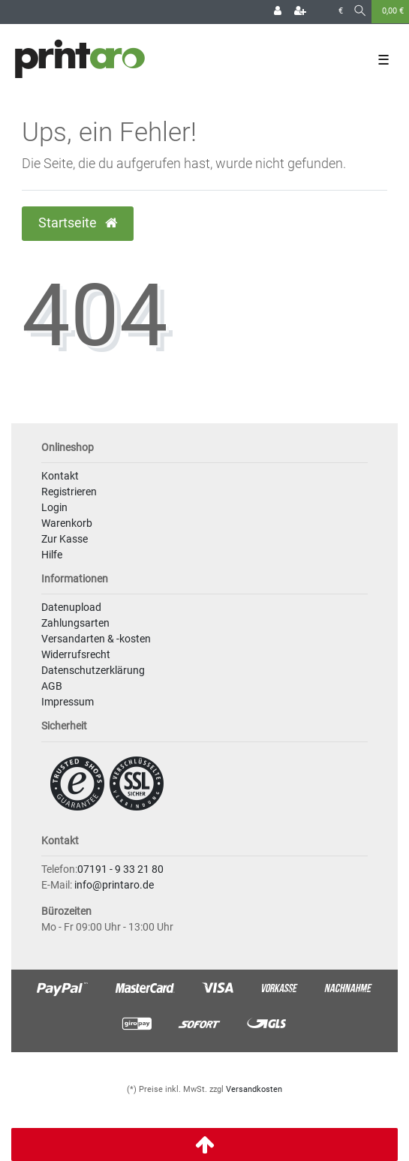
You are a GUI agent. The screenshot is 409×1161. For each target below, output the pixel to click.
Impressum (67, 702)
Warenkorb (66, 523)
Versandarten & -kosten (96, 639)
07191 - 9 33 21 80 (120, 869)
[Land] (322, 11)
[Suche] (359, 11)
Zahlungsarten (75, 623)
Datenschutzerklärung (93, 670)
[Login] (278, 12)
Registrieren (69, 492)
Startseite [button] (77, 222)
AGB (51, 686)
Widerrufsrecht (75, 654)
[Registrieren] (300, 12)
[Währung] (340, 11)
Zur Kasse (64, 539)
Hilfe (51, 555)
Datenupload (71, 607)
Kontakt (60, 476)
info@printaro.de (114, 885)
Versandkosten (254, 1089)
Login (54, 507)
